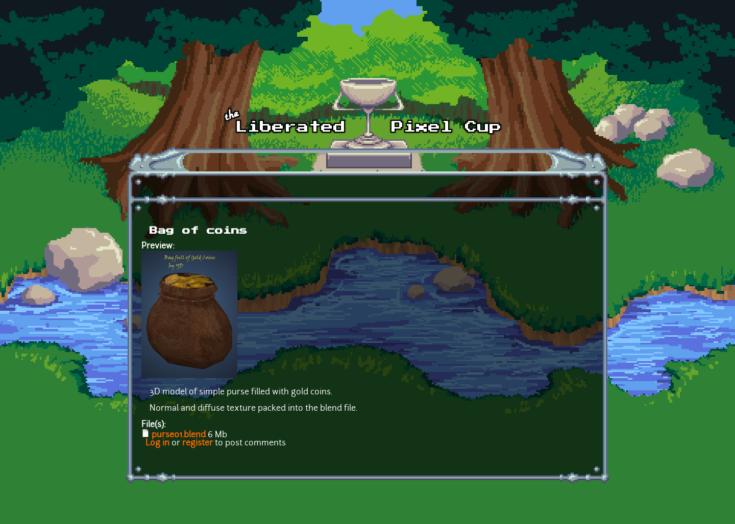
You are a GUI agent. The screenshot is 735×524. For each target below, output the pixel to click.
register (197, 443)
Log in (157, 443)
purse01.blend (179, 435)
